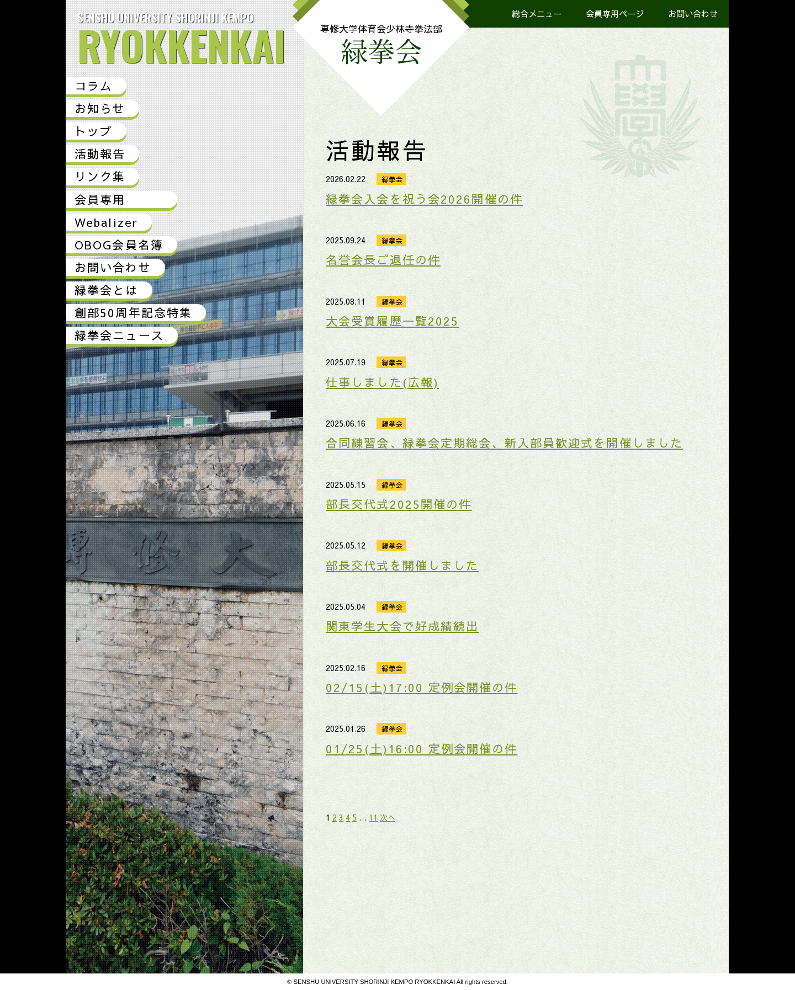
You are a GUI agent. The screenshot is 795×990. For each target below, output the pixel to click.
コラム (94, 86)
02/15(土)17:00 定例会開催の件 (421, 687)
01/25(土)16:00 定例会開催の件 (421, 749)
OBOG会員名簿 (119, 245)
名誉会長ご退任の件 (383, 260)
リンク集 (100, 176)
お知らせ (100, 108)
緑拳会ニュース (119, 335)
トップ (94, 131)
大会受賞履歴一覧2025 (392, 321)
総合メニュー (536, 13)
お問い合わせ (693, 13)
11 (373, 817)
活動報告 (100, 154)
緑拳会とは (107, 290)
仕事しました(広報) (382, 382)
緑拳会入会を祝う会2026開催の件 (424, 199)
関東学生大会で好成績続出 (402, 626)
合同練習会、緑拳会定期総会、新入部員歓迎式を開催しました (504, 443)
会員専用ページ (615, 13)
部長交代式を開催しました (402, 565)
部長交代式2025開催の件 (398, 504)
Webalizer (106, 222)
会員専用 (100, 199)
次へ (387, 817)
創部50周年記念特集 (133, 313)
